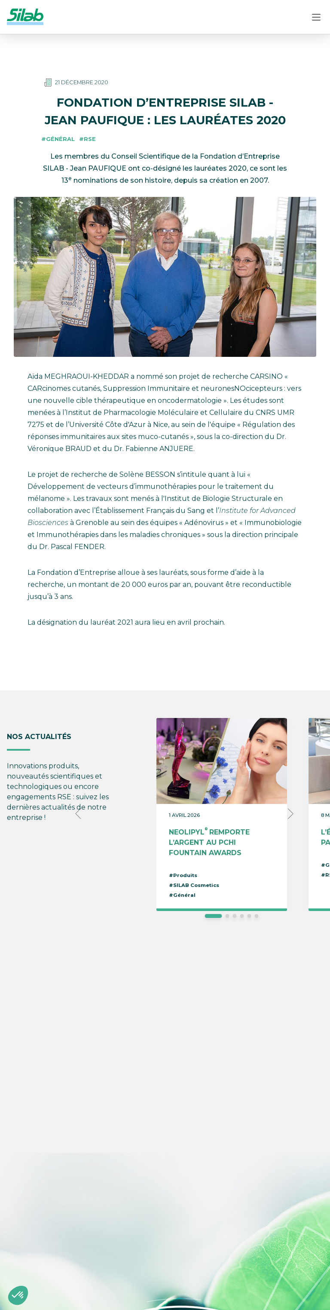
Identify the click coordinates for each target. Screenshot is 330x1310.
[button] (18, 1295)
